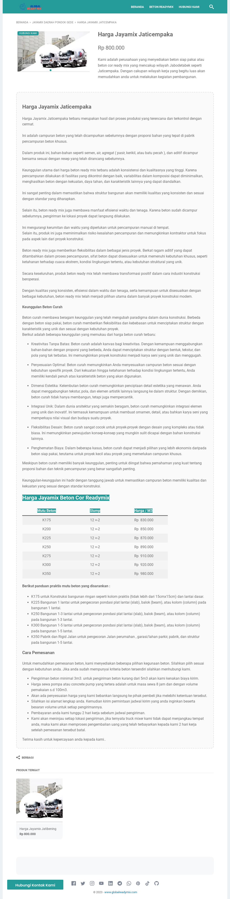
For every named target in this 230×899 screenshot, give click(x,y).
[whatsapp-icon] (129, 883)
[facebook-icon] (73, 883)
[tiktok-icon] (147, 883)
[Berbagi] (25, 757)
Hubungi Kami (189, 7)
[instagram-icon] (92, 883)
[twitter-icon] (83, 883)
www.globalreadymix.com (120, 892)
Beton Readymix (161, 7)
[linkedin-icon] (110, 883)
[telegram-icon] (119, 883)
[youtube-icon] (101, 883)
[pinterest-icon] (138, 883)
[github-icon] (156, 883)
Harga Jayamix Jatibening (38, 829)
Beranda (137, 7)
